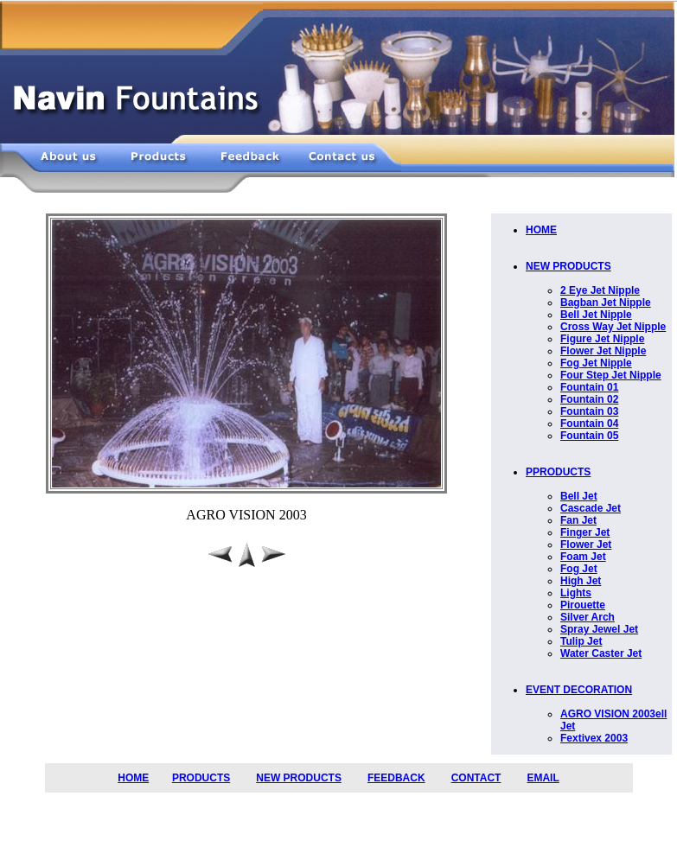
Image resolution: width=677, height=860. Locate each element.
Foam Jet (583, 557)
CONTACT (476, 778)
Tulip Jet (581, 641)
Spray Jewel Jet (599, 629)
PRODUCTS (201, 778)
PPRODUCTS (558, 472)
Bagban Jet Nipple (605, 302)
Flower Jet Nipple (603, 351)
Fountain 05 (589, 436)
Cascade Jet (590, 508)
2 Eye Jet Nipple (600, 290)
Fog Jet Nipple (596, 363)
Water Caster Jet (601, 653)
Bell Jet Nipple (596, 315)
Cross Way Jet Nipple (613, 327)
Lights (575, 593)
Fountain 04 (589, 423)
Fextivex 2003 (594, 738)
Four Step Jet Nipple (610, 375)
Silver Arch (587, 617)
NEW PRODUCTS (568, 266)
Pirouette (582, 605)
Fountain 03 (589, 411)
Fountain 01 (589, 387)
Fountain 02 (589, 399)
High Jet (580, 581)
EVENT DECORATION (579, 690)
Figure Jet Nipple (602, 339)
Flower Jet (585, 544)
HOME (541, 230)
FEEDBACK (396, 778)
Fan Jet (578, 520)
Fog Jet (578, 569)
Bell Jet (578, 496)
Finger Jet (585, 532)
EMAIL (543, 778)
